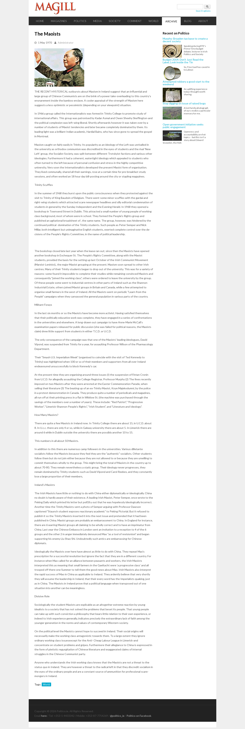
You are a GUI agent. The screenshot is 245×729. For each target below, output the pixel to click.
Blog (187, 21)
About (203, 21)
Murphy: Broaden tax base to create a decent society (185, 40)
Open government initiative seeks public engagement (183, 126)
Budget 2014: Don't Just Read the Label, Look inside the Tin (183, 61)
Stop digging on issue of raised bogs (184, 103)
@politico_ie (117, 715)
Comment (134, 21)
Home (40, 21)
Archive (171, 21)
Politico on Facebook (139, 715)
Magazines (59, 21)
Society (115, 21)
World (153, 21)
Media (97, 21)
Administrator (66, 42)
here (44, 715)
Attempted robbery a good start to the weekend (186, 83)
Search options (203, 11)
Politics (80, 21)
